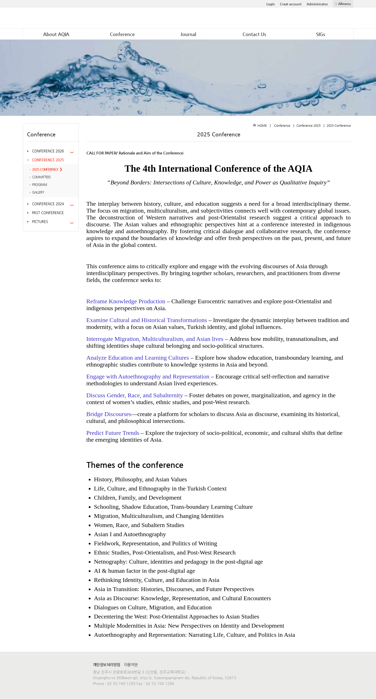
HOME (262, 125)
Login (270, 4)
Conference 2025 (48, 160)
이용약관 (131, 664)
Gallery (38, 192)
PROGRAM (39, 184)
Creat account (291, 4)
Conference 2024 (48, 204)
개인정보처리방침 (106, 664)
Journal (188, 34)
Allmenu (344, 4)
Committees (41, 177)
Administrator (317, 4)
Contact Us (254, 34)
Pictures (40, 221)
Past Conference (48, 213)
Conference (122, 34)
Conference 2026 (48, 151)
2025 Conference (45, 169)
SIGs (320, 34)
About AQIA (56, 34)
